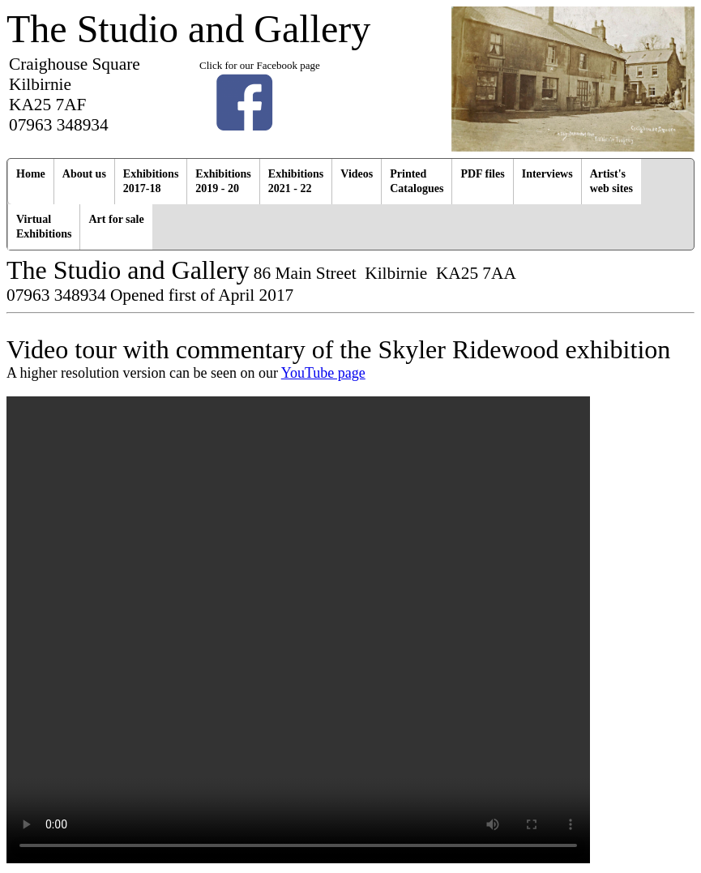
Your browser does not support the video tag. (298, 629)
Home (30, 174)
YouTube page (323, 373)
